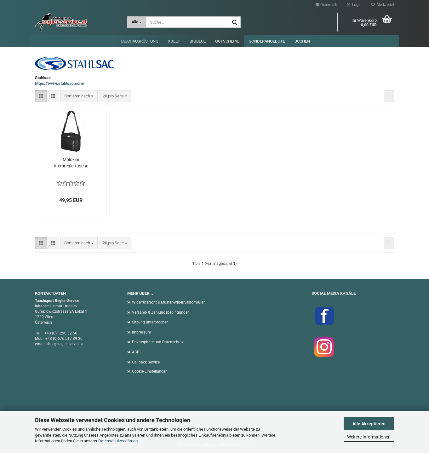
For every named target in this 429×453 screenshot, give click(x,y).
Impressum (141, 332)
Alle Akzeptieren (369, 423)
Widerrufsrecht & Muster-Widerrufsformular (168, 302)
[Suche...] (136, 22)
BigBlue (198, 41)
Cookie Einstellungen (150, 371)
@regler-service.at (70, 344)
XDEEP (174, 41)
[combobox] (79, 96)
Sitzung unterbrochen (150, 322)
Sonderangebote (267, 41)
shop (50, 344)
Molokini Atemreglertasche (71, 162)
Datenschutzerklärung (118, 440)
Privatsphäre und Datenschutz (158, 342)
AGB (135, 352)
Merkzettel (382, 5)
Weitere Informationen (369, 436)
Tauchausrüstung (139, 41)
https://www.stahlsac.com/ (59, 83)
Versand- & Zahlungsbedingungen (161, 312)
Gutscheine (227, 41)
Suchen (302, 41)
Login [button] (354, 5)
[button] (326, 4)
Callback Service (146, 362)
